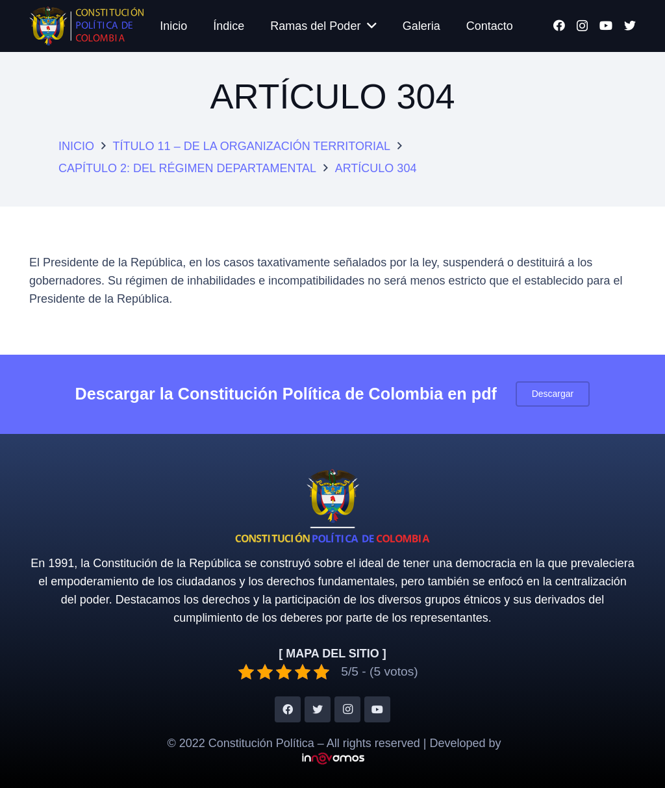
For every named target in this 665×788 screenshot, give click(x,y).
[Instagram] (582, 25)
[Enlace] (86, 25)
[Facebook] (559, 25)
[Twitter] (630, 25)
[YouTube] (605, 25)
